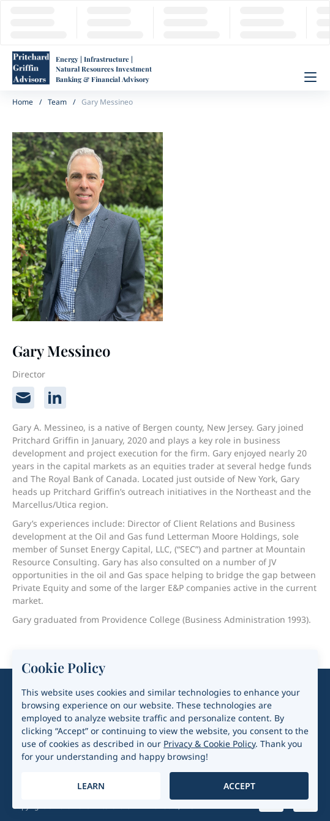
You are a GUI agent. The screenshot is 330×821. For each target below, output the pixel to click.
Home (22, 102)
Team (57, 102)
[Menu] (310, 77)
